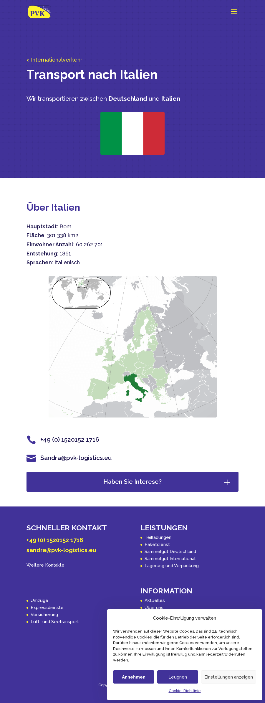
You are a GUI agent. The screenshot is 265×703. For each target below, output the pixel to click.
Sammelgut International (170, 558)
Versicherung (44, 614)
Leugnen (177, 677)
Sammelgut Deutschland (170, 551)
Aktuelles (155, 600)
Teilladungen (158, 537)
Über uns (154, 607)
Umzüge (39, 600)
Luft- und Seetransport (55, 621)
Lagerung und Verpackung (172, 565)
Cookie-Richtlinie (185, 691)
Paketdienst (157, 544)
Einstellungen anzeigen (228, 677)
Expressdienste (47, 607)
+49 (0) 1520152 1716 (54, 540)
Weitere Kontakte (45, 565)
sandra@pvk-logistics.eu (61, 550)
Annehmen (133, 677)
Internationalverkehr (56, 60)
